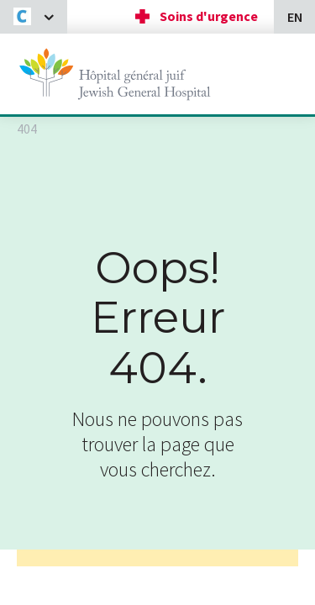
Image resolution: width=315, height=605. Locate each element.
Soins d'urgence (209, 16)
